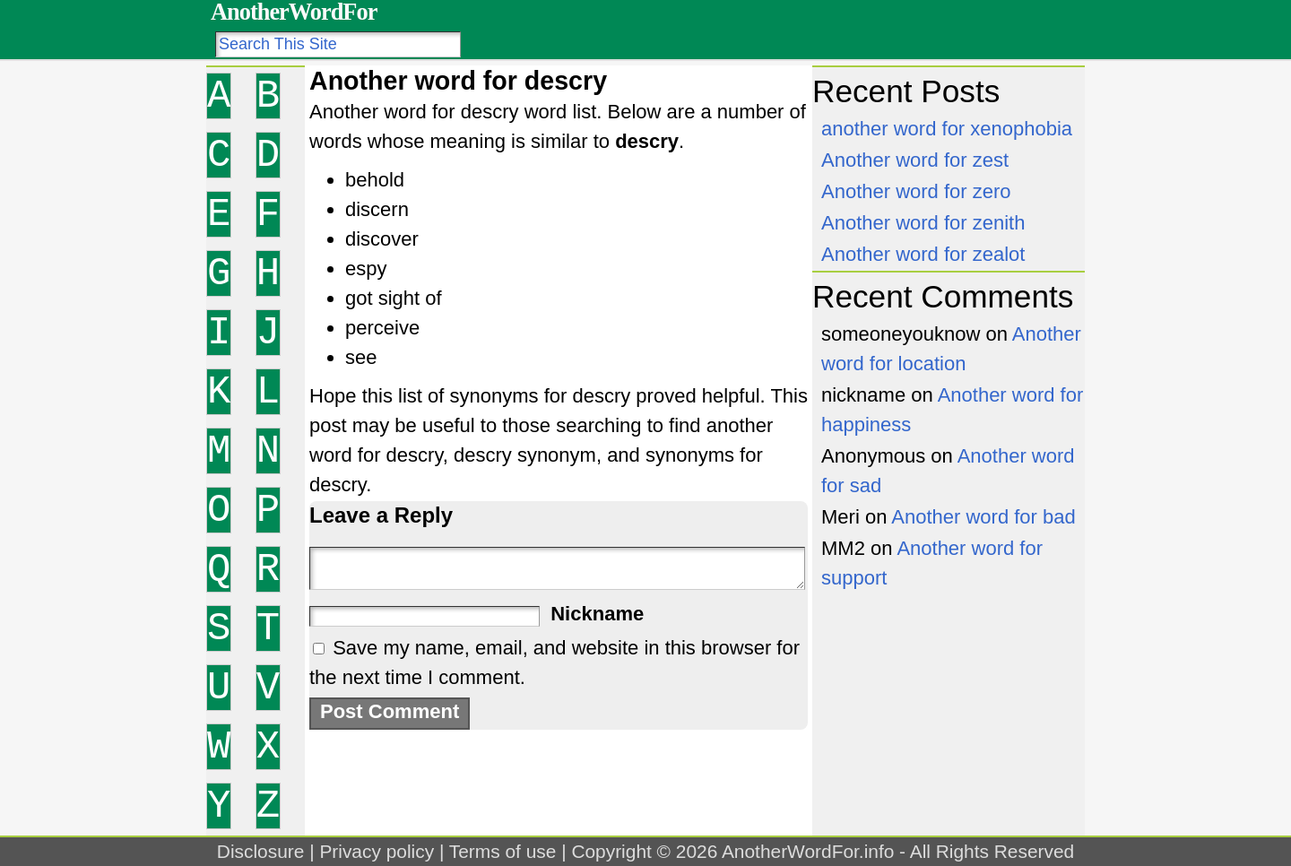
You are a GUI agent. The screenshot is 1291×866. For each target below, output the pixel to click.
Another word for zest (915, 160)
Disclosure (261, 851)
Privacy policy (376, 851)
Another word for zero (916, 191)
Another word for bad (983, 517)
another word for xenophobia (946, 128)
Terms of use (503, 851)
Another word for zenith (923, 223)
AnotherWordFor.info (808, 851)
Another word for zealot (923, 254)
